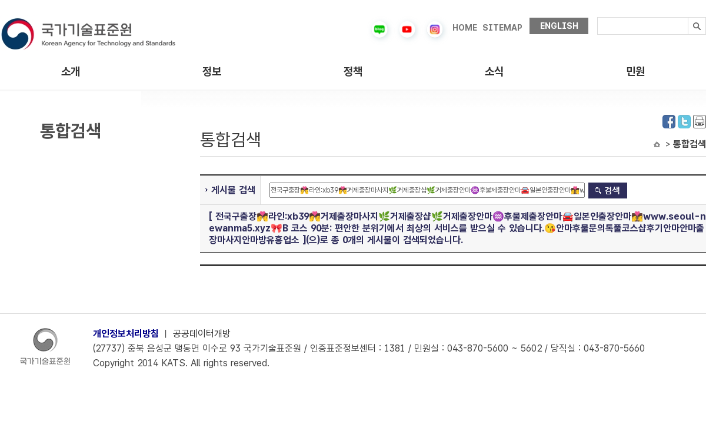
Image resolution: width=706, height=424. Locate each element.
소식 (494, 71)
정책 (353, 71)
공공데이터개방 (202, 333)
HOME (464, 27)
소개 (70, 71)
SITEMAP (502, 27)
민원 (635, 71)
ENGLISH (559, 26)
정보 (211, 71)
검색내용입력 (597, 17)
